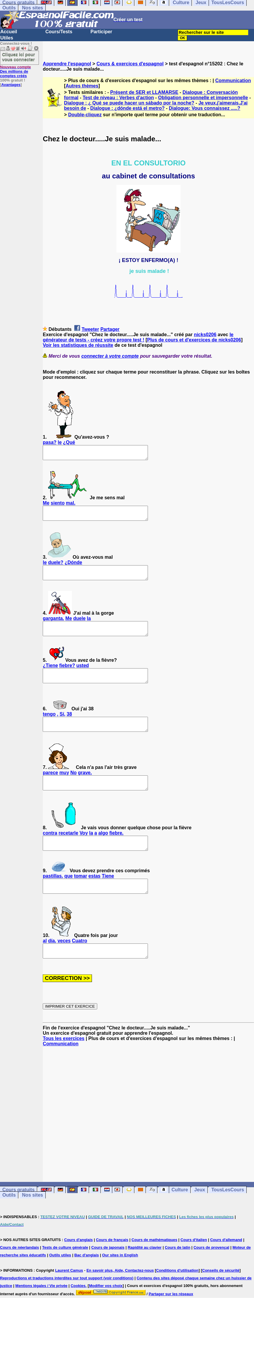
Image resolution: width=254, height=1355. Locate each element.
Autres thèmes (82, 85)
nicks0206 (205, 334)
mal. (70, 505)
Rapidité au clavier (144, 1274)
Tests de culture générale (65, 1274)
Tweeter (90, 329)
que (68, 897)
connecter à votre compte (110, 356)
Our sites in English (120, 1281)
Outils (9, 7)
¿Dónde (73, 567)
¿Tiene (50, 676)
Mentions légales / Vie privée (41, 1312)
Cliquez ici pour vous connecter (18, 57)
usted (82, 676)
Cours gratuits (18, 1216)
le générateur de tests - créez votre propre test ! (138, 337)
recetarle (68, 851)
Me (46, 505)
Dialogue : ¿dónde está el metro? (127, 108)
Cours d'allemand (226, 1266)
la (89, 626)
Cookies (78, 1312)
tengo (49, 727)
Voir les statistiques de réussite (78, 345)
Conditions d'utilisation (177, 1297)
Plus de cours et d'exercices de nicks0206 (194, 339)
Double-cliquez (85, 114)
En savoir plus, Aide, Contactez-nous (120, 1297)
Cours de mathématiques (154, 1266)
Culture (179, 1216)
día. (52, 964)
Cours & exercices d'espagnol (130, 63)
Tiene (108, 897)
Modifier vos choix (106, 1312)
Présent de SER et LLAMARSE (144, 92)
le (60, 442)
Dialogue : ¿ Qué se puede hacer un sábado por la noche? (129, 102)
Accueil (8, 31)
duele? (55, 567)
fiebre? (67, 676)
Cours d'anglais (78, 1266)
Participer (101, 31)
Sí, (62, 727)
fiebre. (116, 851)
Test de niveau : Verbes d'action (118, 97)
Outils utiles (60, 1281)
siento (58, 505)
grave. (85, 788)
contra (50, 851)
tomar (80, 897)
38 (69, 727)
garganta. (53, 626)
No (73, 788)
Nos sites (32, 7)
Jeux (199, 1216)
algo (103, 851)
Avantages (10, 84)
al (45, 964)
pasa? (49, 442)
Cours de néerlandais (19, 1274)
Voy (84, 851)
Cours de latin (177, 1274)
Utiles (6, 37)
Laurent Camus (69, 1297)
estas (94, 897)
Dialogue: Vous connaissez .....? (204, 108)
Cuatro (79, 964)
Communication (233, 80)
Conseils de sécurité (220, 1297)
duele (79, 626)
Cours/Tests (58, 31)
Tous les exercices (63, 1064)
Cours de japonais (108, 1274)
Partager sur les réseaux (171, 1320)
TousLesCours (227, 1216)
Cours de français (112, 1266)
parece (50, 788)
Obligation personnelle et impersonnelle (203, 97)
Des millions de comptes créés (15, 71)
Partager (110, 329)
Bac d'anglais (86, 1281)
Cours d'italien (194, 1266)
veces (64, 964)
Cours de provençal (211, 1274)
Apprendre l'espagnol (67, 63)
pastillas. (53, 897)
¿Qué (69, 442)
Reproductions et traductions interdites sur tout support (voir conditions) (66, 1304)
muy (64, 788)
